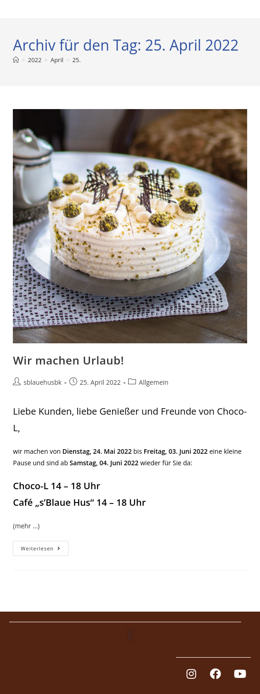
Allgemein (153, 382)
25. (76, 60)
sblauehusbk (42, 382)
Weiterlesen (44, 546)
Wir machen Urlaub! (68, 360)
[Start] (16, 60)
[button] (129, 634)
